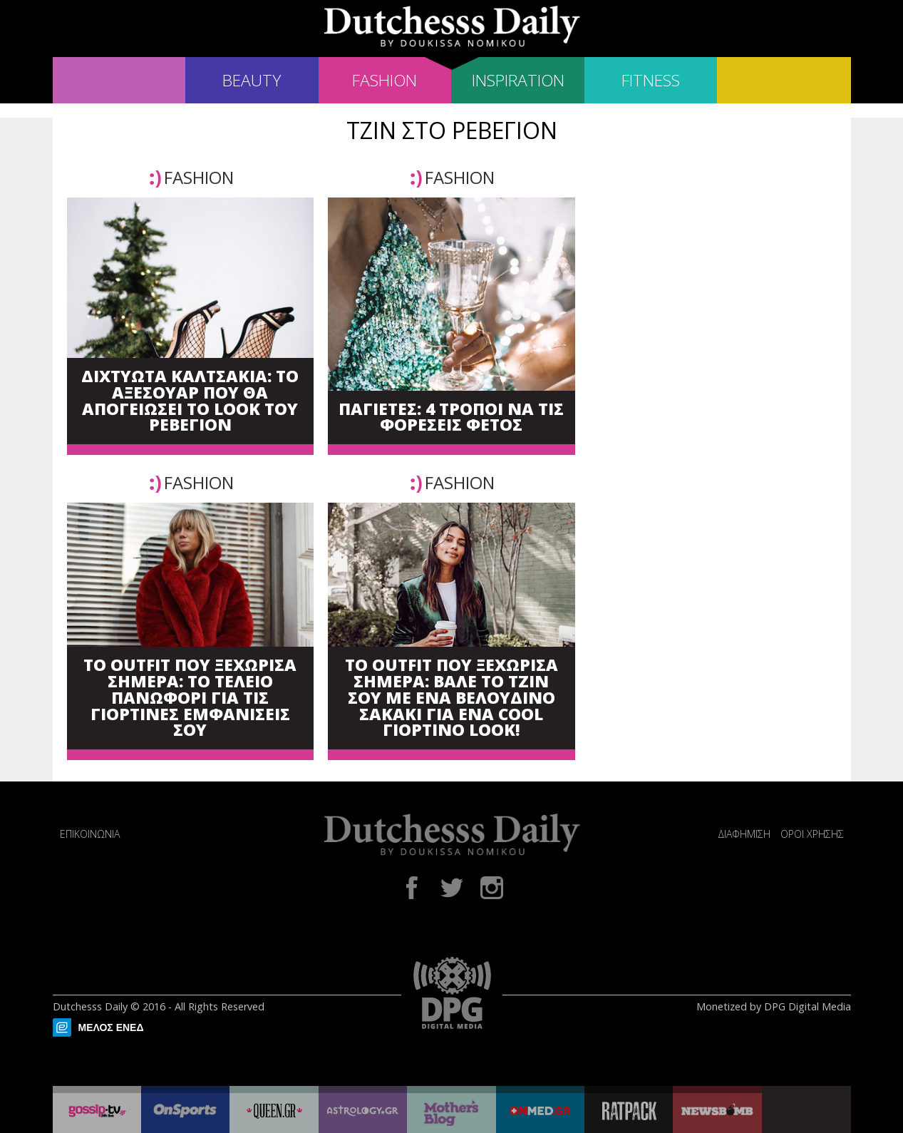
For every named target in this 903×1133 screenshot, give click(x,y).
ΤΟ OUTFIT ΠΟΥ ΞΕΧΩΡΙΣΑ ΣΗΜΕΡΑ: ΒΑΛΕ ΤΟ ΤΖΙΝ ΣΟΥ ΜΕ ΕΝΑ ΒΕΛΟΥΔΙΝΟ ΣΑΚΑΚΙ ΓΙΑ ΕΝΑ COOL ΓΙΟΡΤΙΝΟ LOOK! (451, 698)
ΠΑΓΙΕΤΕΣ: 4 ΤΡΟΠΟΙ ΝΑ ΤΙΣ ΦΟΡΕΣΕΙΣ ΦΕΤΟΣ (451, 417)
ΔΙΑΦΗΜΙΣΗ (744, 834)
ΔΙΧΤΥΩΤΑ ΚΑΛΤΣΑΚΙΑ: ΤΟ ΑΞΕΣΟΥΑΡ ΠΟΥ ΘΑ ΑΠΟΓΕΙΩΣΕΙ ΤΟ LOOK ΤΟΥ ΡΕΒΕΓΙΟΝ (190, 401)
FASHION (384, 80)
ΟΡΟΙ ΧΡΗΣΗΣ (812, 834)
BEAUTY (251, 80)
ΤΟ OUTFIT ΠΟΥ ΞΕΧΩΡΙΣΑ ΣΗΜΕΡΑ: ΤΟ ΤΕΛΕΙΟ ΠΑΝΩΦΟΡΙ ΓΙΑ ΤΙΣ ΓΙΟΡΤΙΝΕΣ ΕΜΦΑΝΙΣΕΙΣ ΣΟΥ (189, 698)
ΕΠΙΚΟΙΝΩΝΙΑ (90, 834)
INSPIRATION (518, 80)
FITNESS (650, 80)
